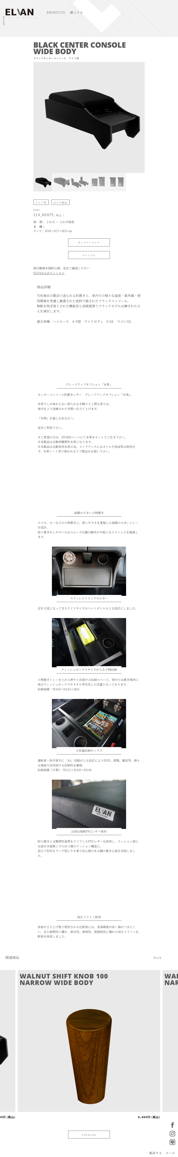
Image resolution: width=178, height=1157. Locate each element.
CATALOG (89, 1134)
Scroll (4, 20)
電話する (155, 1153)
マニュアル (89, 255)
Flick (158, 957)
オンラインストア (89, 242)
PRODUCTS (56, 12)
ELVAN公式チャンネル (49, 273)
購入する (76, 12)
